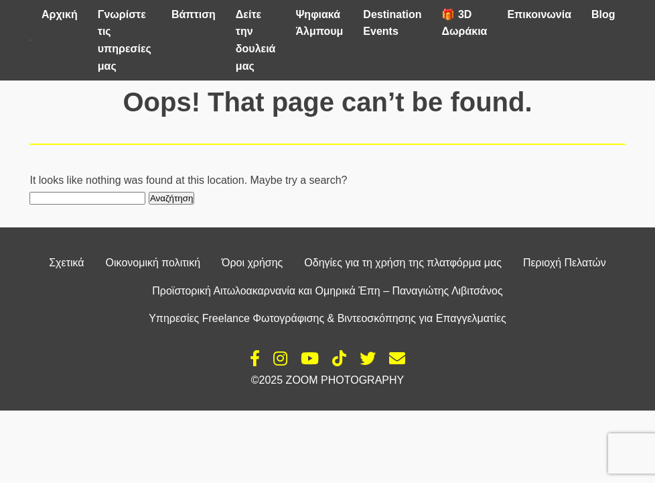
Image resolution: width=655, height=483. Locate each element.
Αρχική (60, 14)
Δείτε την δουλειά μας (256, 40)
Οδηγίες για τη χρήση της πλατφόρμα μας (403, 262)
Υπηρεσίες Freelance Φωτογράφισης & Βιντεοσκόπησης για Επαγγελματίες (327, 318)
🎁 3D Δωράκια (464, 23)
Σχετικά (66, 262)
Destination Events (392, 23)
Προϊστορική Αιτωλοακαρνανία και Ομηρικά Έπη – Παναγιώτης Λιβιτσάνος (327, 291)
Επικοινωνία (539, 14)
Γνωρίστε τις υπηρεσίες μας (124, 40)
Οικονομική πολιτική (153, 262)
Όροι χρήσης (252, 262)
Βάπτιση (193, 14)
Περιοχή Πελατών (564, 262)
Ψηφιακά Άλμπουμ (319, 23)
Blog (603, 14)
